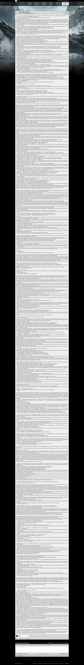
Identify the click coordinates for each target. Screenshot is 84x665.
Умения (50, 663)
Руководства (45, 663)
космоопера (21, 638)
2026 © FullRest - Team (18, 663)
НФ (24, 638)
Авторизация (65, 0)
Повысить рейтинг (66, 12)
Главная (34, 663)
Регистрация (60, 0)
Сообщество (61, 663)
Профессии (55, 663)
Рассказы (24, 13)
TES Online (20, 13)
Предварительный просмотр (23, 653)
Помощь (16, 654)
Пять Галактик (28, 638)
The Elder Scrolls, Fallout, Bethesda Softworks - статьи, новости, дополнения (20, 4)
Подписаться (66, 13)
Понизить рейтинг (67, 12)
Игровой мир (39, 663)
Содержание (67, 663)
